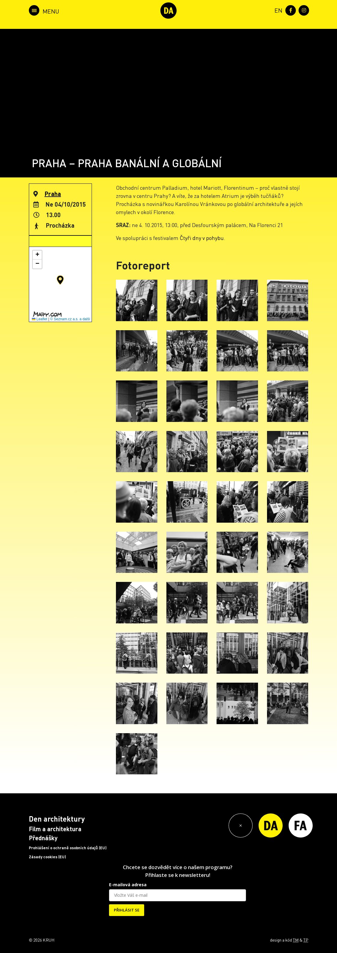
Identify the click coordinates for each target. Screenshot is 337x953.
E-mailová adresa (128, 884)
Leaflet (39, 319)
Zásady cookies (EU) (47, 856)
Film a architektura (55, 829)
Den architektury (57, 818)
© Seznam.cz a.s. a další (70, 319)
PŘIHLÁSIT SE (126, 910)
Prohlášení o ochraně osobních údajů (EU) (68, 847)
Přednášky (43, 838)
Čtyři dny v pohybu (202, 237)
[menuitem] (277, 9)
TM (296, 939)
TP (305, 939)
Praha (52, 194)
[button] (60, 279)
